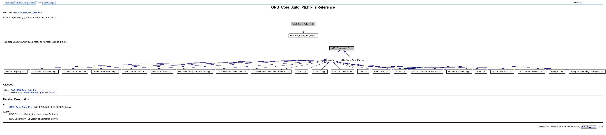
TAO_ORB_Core (26, 93)
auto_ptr (39, 93)
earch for (577, 2)
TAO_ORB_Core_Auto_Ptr (23, 90)
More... (52, 93)
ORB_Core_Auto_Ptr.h (21, 107)
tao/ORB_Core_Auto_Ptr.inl (27, 13)
